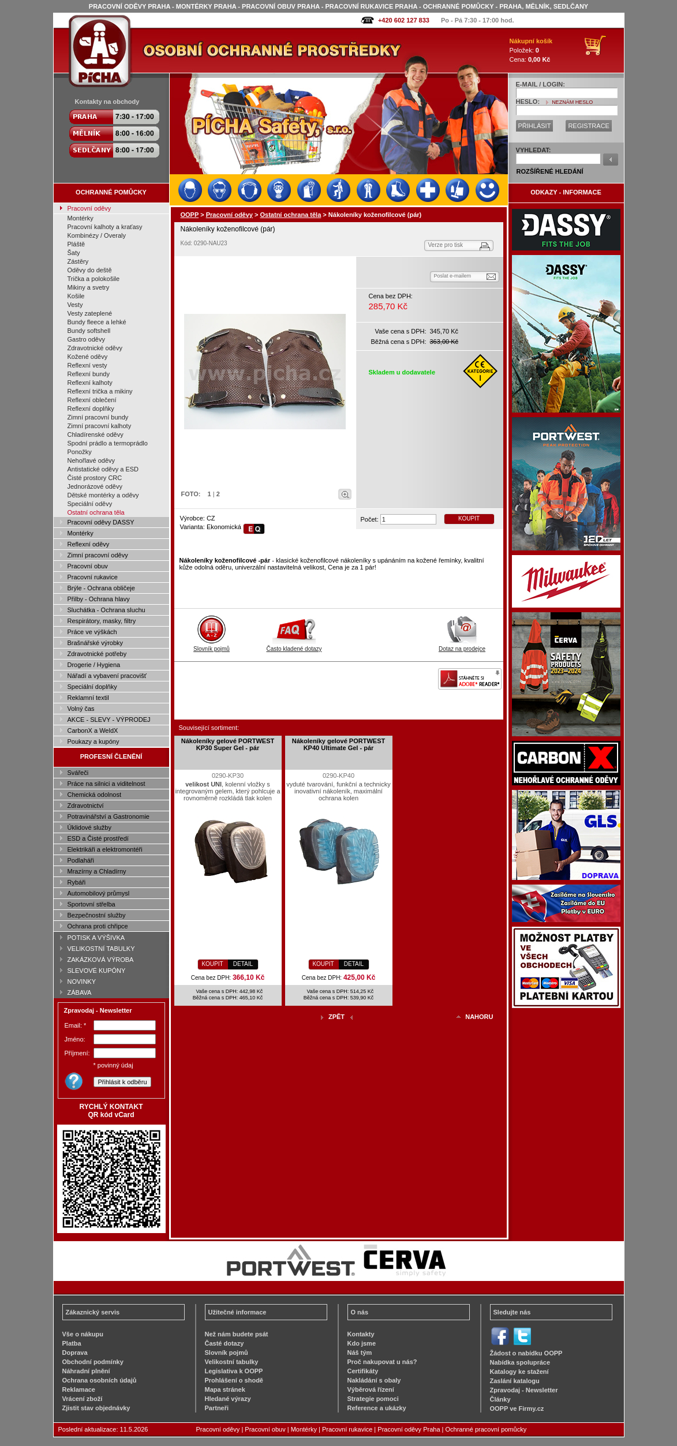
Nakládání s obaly (374, 1380)
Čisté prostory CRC (95, 477)
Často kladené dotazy (293, 645)
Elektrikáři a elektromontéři (105, 849)
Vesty (75, 304)
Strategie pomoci (373, 1398)
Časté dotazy (224, 1343)
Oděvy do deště (90, 270)
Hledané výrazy (228, 1398)
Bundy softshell (89, 330)
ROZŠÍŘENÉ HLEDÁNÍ (550, 171)
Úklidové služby (89, 827)
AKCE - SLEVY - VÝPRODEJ (109, 719)
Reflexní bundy (89, 373)
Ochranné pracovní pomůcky (486, 1429)
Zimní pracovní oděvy (98, 555)
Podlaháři (81, 860)
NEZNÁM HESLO (572, 102)
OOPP (190, 214)
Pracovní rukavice (93, 577)
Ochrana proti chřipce (98, 926)
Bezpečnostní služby (97, 915)
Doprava (75, 1352)
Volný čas (81, 708)
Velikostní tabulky (232, 1361)
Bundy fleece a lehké (97, 322)
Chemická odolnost (95, 794)
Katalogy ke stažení (519, 1371)
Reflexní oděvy (89, 544)
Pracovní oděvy (89, 208)
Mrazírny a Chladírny (97, 871)
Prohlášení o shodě (234, 1380)
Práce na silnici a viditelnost (106, 783)
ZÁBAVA (80, 992)
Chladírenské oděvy (96, 434)
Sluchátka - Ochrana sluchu (106, 609)
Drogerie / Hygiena (94, 664)
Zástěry (78, 261)
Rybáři (77, 882)
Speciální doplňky (92, 686)
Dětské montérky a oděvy (103, 495)
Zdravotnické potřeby (97, 653)
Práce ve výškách (92, 631)
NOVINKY (82, 981)
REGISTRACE (588, 125)
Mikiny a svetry (89, 287)
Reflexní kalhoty (90, 382)
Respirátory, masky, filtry (102, 620)
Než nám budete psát (236, 1334)
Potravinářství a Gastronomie (108, 816)
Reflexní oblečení (92, 399)
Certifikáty (363, 1371)
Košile (76, 296)
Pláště (76, 244)
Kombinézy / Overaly (97, 235)
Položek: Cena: (531, 50)
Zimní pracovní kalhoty (100, 425)
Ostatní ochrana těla (96, 512)
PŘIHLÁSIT (534, 125)
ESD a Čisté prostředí (98, 838)
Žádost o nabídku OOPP (526, 1353)
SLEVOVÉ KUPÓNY (97, 970)
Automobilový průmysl (99, 893)
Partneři (217, 1407)
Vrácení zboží (82, 1398)
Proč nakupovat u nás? (382, 1361)
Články (500, 1399)
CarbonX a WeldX (93, 730)
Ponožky (80, 451)
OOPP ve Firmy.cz (517, 1408)
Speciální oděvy (90, 503)
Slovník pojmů (211, 645)
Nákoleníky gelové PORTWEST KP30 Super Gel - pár (227, 744)
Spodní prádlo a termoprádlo (108, 443)
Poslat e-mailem (453, 276)
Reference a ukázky (376, 1407)
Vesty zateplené (90, 313)
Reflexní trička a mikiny (100, 391)
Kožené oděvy (88, 356)
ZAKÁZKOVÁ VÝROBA (101, 959)
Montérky (80, 218)
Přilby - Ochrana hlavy (99, 598)
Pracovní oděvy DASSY (101, 522)
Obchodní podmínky (93, 1361)
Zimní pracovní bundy (98, 417)
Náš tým (359, 1352)
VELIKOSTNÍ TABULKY (101, 948)
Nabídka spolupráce (520, 1362)
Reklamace (79, 1389)
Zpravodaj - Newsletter (524, 1390)
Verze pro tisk (445, 245)
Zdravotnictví (86, 805)
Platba (71, 1343)
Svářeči (78, 772)
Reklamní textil (88, 697)
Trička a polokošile (94, 278)
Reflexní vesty (87, 365)
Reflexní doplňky (91, 408)
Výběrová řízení (370, 1389)
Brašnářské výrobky (96, 642)
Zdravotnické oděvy (95, 347)
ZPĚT (336, 1016)
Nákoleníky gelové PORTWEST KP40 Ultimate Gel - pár (338, 744)
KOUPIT (469, 518)
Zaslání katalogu (515, 1380)
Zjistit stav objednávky (96, 1407)
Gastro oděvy (86, 339)
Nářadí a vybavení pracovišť (107, 675)
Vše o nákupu (83, 1334)
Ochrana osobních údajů (99, 1380)
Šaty (74, 252)
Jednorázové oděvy (95, 486)
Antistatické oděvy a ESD (103, 469)
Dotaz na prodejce (462, 645)
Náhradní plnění (86, 1371)
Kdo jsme (361, 1343)
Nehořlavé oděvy (91, 460)
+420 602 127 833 (403, 20)
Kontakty (361, 1334)
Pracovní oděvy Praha (408, 1429)
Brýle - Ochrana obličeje (101, 588)
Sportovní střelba (91, 904)
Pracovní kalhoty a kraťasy (105, 226)
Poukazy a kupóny (93, 741)
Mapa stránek (225, 1389)
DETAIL (243, 964)
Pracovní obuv (88, 566)
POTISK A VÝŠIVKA (96, 937)
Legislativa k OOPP (234, 1371)
